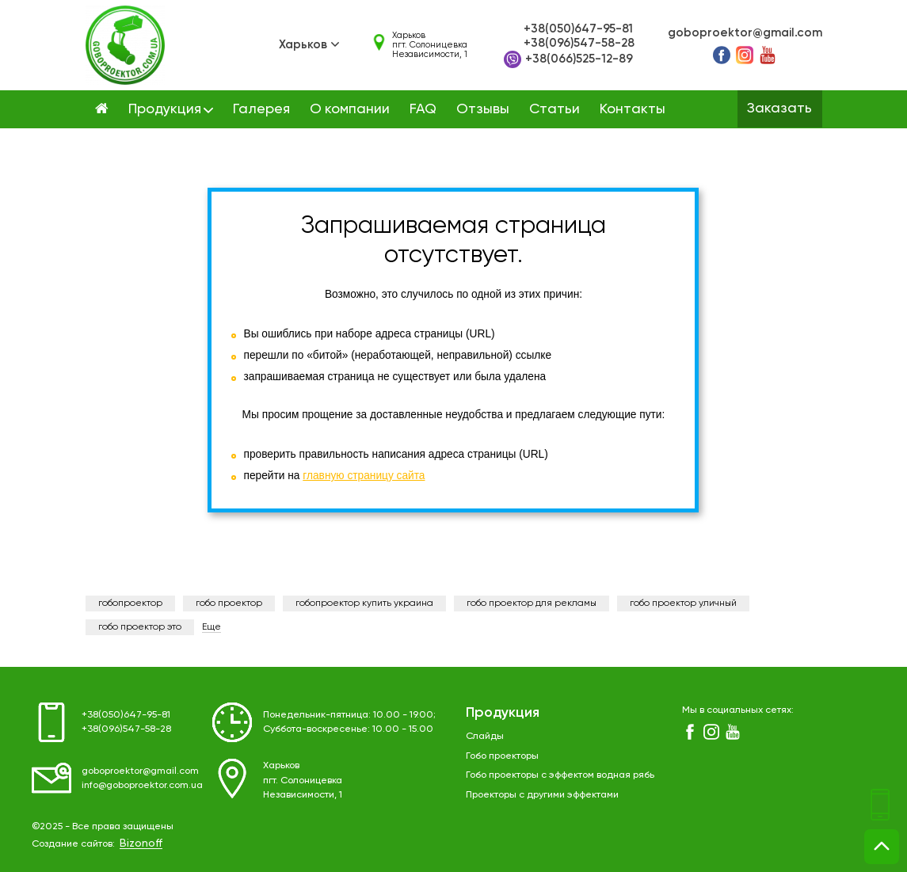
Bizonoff (141, 843)
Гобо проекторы (502, 756)
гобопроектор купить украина (364, 603)
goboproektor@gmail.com (745, 33)
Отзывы (482, 109)
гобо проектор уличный (683, 603)
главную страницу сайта (364, 476)
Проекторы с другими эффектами (542, 795)
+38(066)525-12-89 (568, 59)
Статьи (554, 109)
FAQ (423, 109)
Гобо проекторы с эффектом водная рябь (560, 775)
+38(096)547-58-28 (579, 43)
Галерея (261, 109)
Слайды (485, 736)
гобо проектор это (139, 627)
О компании (350, 109)
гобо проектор (229, 603)
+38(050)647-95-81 (578, 29)
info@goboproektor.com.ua (142, 785)
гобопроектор (130, 603)
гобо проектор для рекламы (531, 603)
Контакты (632, 109)
